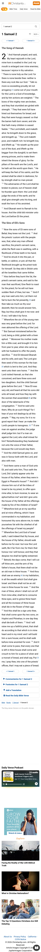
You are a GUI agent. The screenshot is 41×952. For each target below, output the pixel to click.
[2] (30, 300)
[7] (38, 658)
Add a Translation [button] (12, 690)
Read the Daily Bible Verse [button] (16, 695)
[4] (29, 398)
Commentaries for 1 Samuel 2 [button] (17, 679)
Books (9, 702)
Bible (3, 702)
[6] (22, 575)
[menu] (3, 3)
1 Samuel (15, 702)
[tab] (20, 678)
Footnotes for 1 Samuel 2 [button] (15, 684)
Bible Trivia (13, 9)
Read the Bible (35, 9)
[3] (2, 367)
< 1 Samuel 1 (10, 40)
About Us (8, 936)
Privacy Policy (20, 936)
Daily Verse (24, 9)
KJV (36, 34)
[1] (13, 90)
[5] (30, 425)
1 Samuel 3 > (31, 40)
